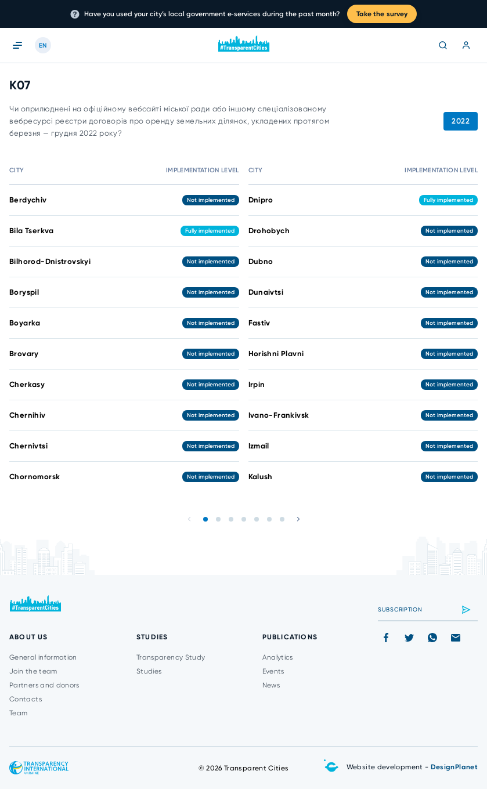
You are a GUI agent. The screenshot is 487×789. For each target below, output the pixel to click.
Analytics (277, 657)
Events (273, 671)
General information (43, 657)
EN (43, 45)
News (271, 685)
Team (18, 713)
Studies (149, 671)
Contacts (25, 699)
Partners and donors (44, 685)
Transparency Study (170, 657)
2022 (461, 121)
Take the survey (382, 14)
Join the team (33, 671)
